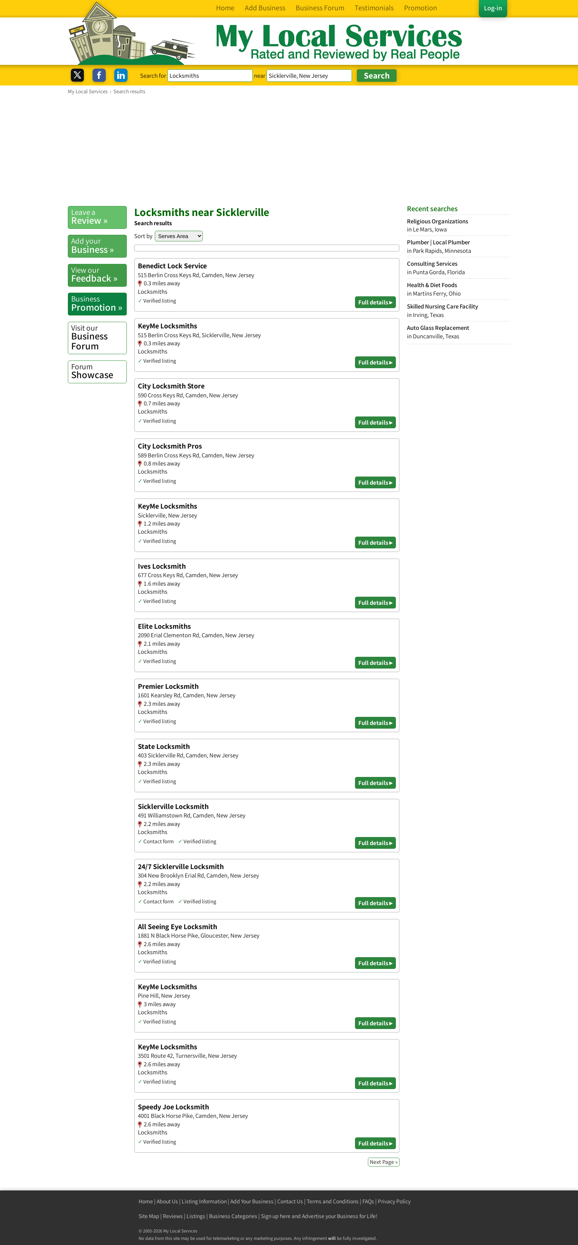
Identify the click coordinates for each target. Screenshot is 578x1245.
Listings (196, 1216)
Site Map (149, 1216)
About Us (167, 1201)
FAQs (368, 1201)
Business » (98, 245)
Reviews (173, 1216)
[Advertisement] (289, 150)
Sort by (143, 236)
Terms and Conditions (333, 1201)
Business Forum (98, 337)
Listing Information (204, 1201)
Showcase (98, 371)
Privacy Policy (394, 1201)
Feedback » (98, 275)
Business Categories (233, 1216)
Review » (98, 217)
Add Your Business (252, 1201)
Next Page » (384, 1162)
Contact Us (290, 1201)
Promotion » (98, 303)
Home (146, 1201)
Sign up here (275, 1216)
